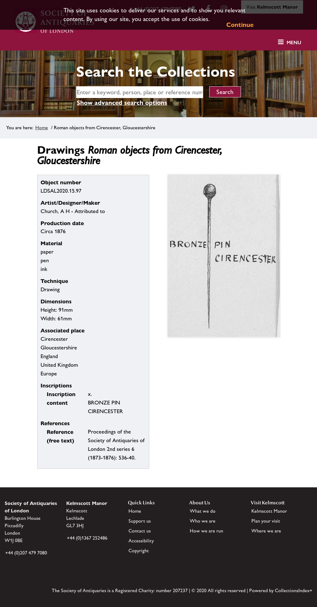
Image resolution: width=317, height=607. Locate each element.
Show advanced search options (122, 102)
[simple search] (139, 92)
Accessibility (141, 541)
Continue (240, 24)
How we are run (206, 531)
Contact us (139, 531)
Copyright (138, 551)
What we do (202, 511)
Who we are (202, 521)
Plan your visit (265, 521)
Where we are (266, 531)
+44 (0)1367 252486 (87, 538)
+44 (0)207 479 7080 (26, 553)
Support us (139, 521)
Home (41, 127)
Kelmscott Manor (269, 511)
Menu (294, 42)
